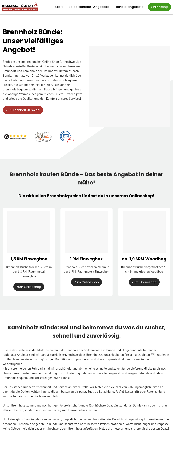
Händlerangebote (129, 7)
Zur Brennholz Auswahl (23, 110)
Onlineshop (159, 7)
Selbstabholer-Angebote (89, 7)
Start (59, 7)
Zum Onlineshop (28, 287)
